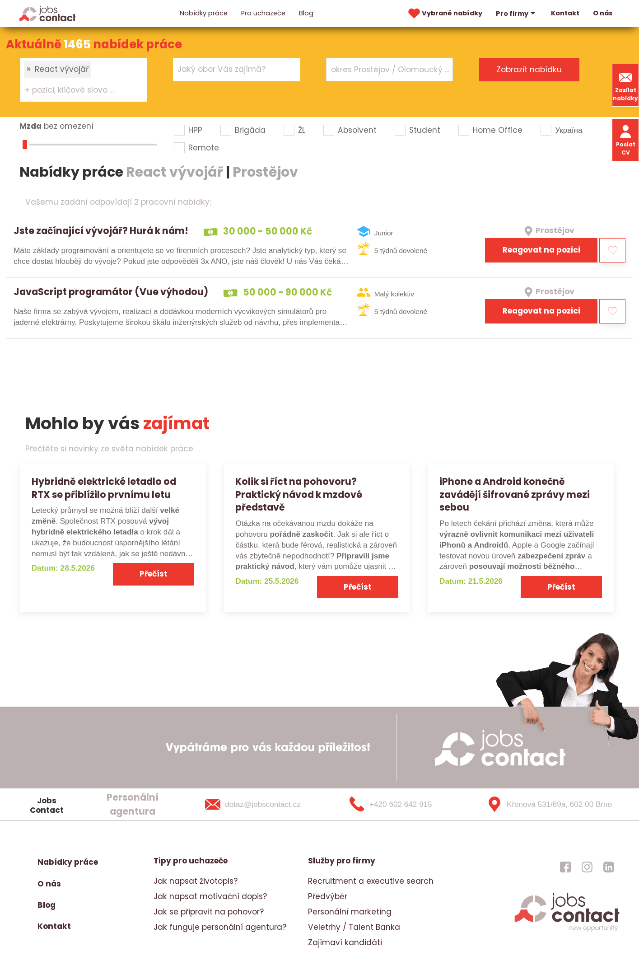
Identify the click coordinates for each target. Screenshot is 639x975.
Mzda (30, 126)
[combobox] (83, 79)
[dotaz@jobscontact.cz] (264, 805)
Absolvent (357, 130)
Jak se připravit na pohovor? (209, 911)
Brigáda (250, 130)
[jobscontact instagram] (587, 866)
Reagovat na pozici (541, 249)
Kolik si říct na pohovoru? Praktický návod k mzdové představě (298, 494)
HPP (195, 130)
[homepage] (567, 930)
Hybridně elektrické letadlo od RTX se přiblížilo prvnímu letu (104, 488)
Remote (203, 147)
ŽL (301, 130)
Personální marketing (350, 911)
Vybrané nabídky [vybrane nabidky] (444, 13)
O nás (603, 13)
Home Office (497, 130)
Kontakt (565, 13)
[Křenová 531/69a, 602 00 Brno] (546, 805)
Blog (306, 13)
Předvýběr (327, 896)
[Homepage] (47, 13)
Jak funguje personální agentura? (220, 927)
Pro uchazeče (263, 13)
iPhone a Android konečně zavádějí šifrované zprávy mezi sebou (514, 494)
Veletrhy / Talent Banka (354, 927)
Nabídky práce (204, 13)
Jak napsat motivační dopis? (210, 896)
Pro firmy (516, 13)
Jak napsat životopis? (196, 881)
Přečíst (154, 573)
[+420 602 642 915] (405, 805)
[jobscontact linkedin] (609, 866)
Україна (568, 130)
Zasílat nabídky (625, 85)
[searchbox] (78, 90)
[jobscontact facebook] (565, 866)
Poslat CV (625, 139)
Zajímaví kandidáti (345, 942)
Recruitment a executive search (371, 881)
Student (424, 130)
